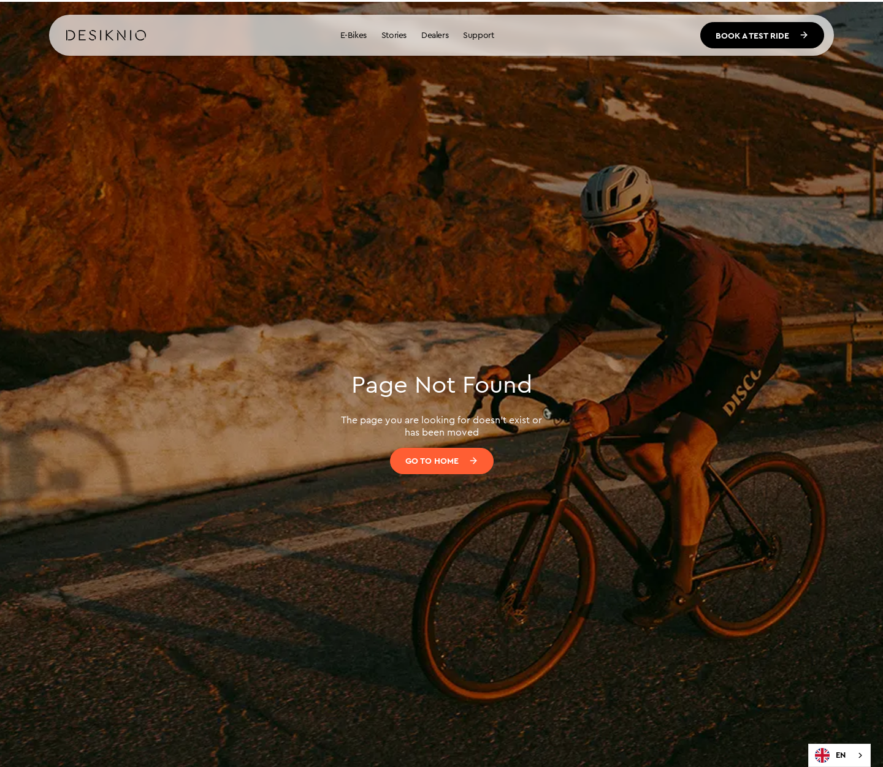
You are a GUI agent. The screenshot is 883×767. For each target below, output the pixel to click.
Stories (394, 35)
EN (830, 755)
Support (478, 35)
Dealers (434, 35)
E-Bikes (353, 35)
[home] (106, 35)
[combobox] (839, 755)
